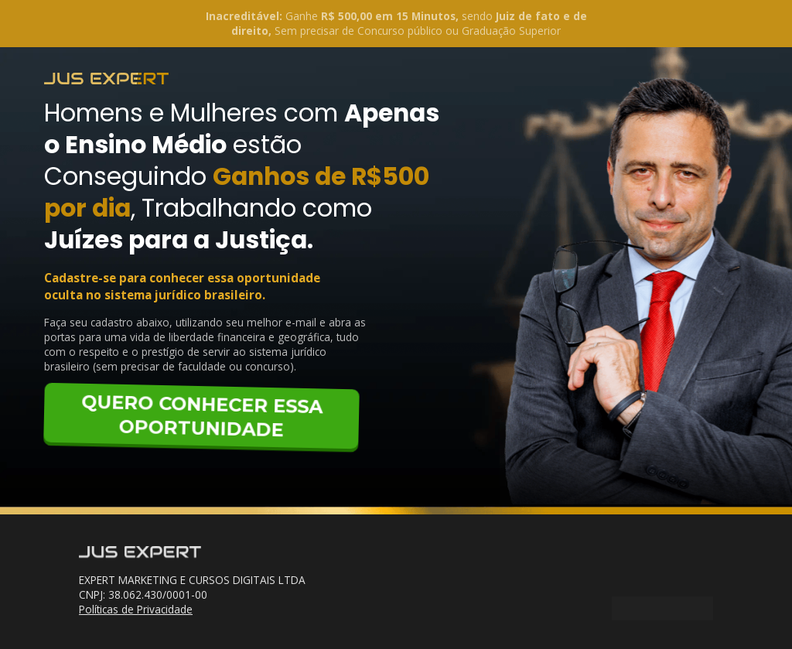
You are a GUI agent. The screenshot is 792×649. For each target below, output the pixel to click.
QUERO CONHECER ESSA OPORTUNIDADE (202, 415)
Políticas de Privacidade (136, 609)
